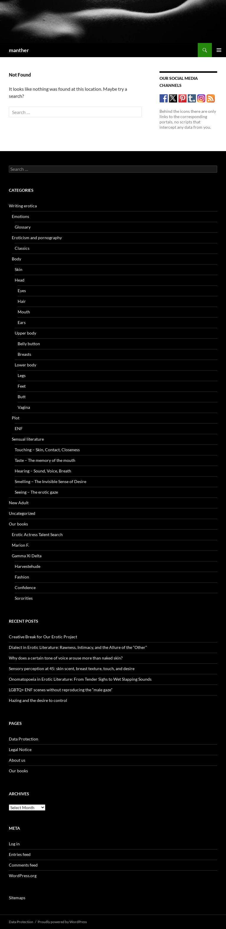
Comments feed (23, 864)
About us (17, 760)
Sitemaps (17, 897)
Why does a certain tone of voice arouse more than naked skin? (66, 657)
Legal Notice (20, 749)
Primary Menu (219, 50)
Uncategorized (22, 513)
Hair (22, 301)
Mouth (24, 311)
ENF (19, 428)
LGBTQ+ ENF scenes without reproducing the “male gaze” (60, 689)
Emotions (20, 216)
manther (19, 50)
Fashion (22, 576)
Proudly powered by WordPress (62, 922)
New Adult (19, 502)
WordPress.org (22, 875)
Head (19, 279)
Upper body (25, 332)
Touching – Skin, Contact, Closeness (47, 449)
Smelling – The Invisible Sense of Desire (50, 481)
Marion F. (20, 545)
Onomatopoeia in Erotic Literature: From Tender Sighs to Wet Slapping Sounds (80, 679)
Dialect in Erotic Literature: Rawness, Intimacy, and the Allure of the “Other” (78, 647)
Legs (22, 375)
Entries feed (20, 854)
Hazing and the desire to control (38, 700)
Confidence (25, 587)
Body (16, 258)
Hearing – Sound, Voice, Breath (43, 470)
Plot (15, 417)
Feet (22, 386)
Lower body (25, 364)
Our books (18, 523)
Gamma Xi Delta (26, 555)
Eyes (22, 290)
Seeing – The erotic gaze (36, 492)
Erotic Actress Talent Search (37, 534)
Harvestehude (27, 566)
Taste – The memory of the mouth (45, 460)
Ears (22, 322)
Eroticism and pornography (37, 237)
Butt (22, 396)
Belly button (29, 343)
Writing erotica (23, 205)
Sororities (24, 598)
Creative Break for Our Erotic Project (43, 636)
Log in (14, 843)
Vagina (24, 407)
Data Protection (23, 738)
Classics (22, 248)
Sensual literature (28, 439)
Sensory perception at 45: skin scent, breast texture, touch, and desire (71, 668)
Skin (18, 269)
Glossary (23, 226)
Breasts (24, 354)
